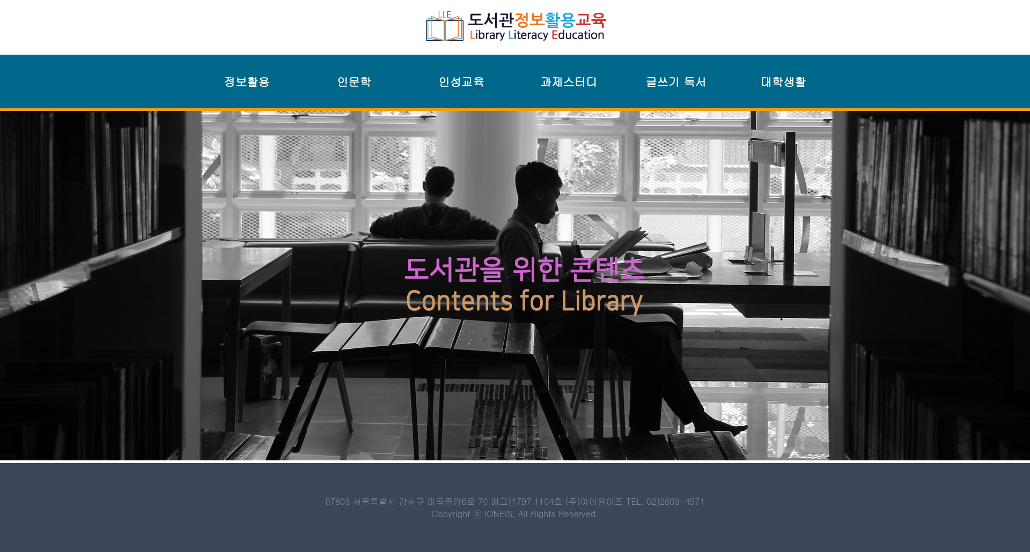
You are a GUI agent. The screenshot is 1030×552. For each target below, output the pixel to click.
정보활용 (246, 81)
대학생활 (783, 81)
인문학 (354, 81)
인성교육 (461, 81)
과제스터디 (569, 81)
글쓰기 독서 (676, 81)
